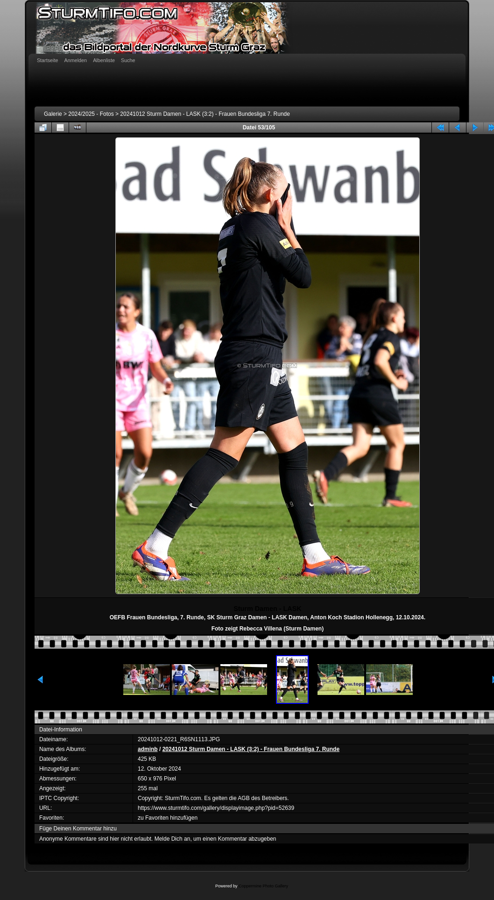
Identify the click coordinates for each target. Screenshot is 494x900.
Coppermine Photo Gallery (263, 886)
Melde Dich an (173, 839)
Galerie (53, 114)
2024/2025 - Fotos (90, 114)
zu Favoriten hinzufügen (168, 818)
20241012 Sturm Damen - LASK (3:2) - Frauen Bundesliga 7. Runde (205, 114)
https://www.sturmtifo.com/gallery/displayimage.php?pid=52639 (216, 808)
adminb (148, 749)
